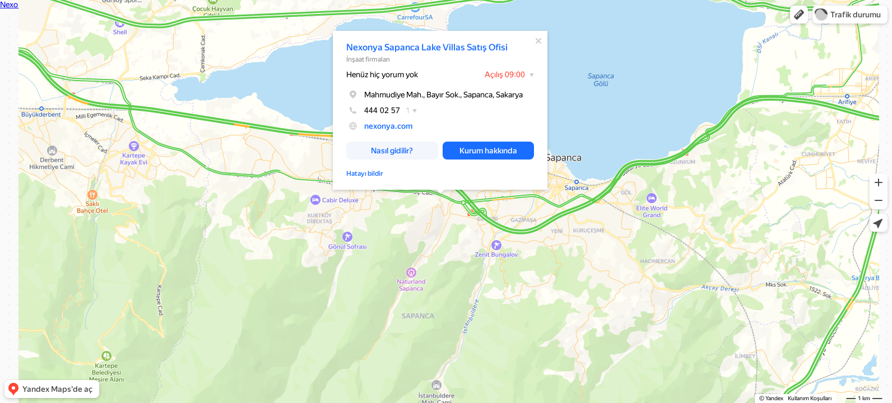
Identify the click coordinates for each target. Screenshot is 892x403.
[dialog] (440, 110)
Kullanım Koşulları (809, 398)
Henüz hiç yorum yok (382, 74)
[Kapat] (538, 40)
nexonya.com (388, 125)
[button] (799, 15)
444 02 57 (373, 110)
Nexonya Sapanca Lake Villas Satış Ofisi (427, 47)
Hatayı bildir (364, 173)
